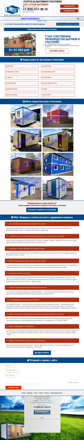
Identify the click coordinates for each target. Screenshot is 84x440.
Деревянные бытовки (11, 89)
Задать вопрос (73, 24)
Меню (78, 18)
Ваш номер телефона (11, 370)
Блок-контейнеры (46, 77)
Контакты (46, 393)
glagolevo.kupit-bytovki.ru (30, 18)
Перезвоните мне (69, 6)
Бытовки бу (9, 77)
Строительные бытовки (12, 71)
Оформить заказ (69, 11)
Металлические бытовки (48, 71)
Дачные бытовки (46, 66)
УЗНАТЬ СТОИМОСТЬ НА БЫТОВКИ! (42, 210)
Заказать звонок (62, 24)
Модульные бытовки (11, 94)
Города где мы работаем (56, 393)
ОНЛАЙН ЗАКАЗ (57, 50)
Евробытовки (9, 66)
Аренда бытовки (46, 94)
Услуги (35, 393)
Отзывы (41, 393)
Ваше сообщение (10, 375)
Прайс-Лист (30, 393)
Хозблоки (44, 89)
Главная (24, 393)
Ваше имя (8, 365)
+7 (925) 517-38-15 (35, 9)
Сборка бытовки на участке (49, 83)
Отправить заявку (13, 387)
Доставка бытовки (11, 83)
